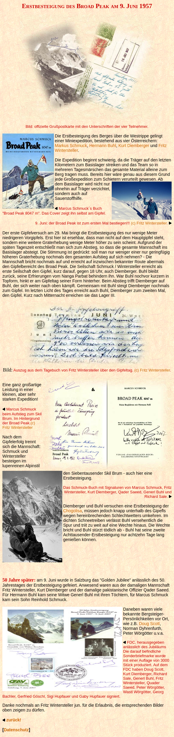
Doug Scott (149, 623)
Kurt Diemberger (133, 145)
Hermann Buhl (102, 145)
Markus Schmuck (71, 145)
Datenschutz (16, 729)
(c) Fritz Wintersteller (149, 223)
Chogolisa (72, 510)
